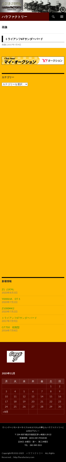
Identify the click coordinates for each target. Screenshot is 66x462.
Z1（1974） (8, 289)
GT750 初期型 (11, 327)
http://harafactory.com (23, 457)
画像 (4, 44)
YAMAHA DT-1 (11, 298)
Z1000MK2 (8, 308)
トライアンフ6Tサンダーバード (24, 38)
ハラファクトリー (14, 17)
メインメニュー (62, 16)
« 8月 (5, 411)
